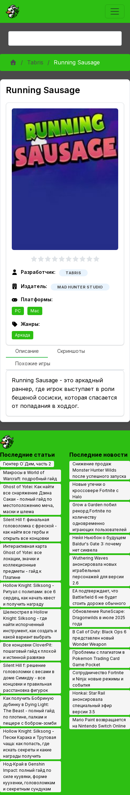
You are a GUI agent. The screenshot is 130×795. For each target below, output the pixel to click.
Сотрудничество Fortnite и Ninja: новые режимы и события (98, 679)
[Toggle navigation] (114, 11)
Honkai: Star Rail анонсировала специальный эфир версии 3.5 (92, 702)
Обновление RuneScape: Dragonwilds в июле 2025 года (98, 617)
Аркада (22, 335)
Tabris (35, 62)
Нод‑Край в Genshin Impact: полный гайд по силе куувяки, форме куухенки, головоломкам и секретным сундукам (29, 776)
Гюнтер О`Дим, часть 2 (27, 463)
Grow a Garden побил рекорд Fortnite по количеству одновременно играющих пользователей (99, 517)
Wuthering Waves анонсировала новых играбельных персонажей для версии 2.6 (98, 570)
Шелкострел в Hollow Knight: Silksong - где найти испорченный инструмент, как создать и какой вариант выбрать (30, 624)
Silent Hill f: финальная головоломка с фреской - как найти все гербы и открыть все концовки (30, 529)
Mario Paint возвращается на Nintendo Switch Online (99, 723)
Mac (35, 310)
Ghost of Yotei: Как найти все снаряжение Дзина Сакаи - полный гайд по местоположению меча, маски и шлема (28, 499)
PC (18, 310)
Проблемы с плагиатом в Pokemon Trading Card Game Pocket (98, 658)
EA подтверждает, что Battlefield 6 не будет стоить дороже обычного (99, 597)
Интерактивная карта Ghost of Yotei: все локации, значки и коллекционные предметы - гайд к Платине (25, 562)
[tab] (27, 351)
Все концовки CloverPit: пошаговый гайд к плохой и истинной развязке (29, 651)
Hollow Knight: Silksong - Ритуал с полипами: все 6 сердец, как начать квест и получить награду (29, 595)
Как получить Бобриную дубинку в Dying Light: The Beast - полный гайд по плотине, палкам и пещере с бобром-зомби (30, 711)
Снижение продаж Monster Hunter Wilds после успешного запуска (99, 470)
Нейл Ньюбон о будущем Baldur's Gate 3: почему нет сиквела (99, 544)
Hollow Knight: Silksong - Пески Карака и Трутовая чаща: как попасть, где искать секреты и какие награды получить (29, 744)
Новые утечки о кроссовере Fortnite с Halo (95, 490)
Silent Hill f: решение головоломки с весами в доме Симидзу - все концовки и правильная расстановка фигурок (28, 678)
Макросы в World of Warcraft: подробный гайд (30, 475)
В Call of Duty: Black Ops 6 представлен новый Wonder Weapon (99, 638)
